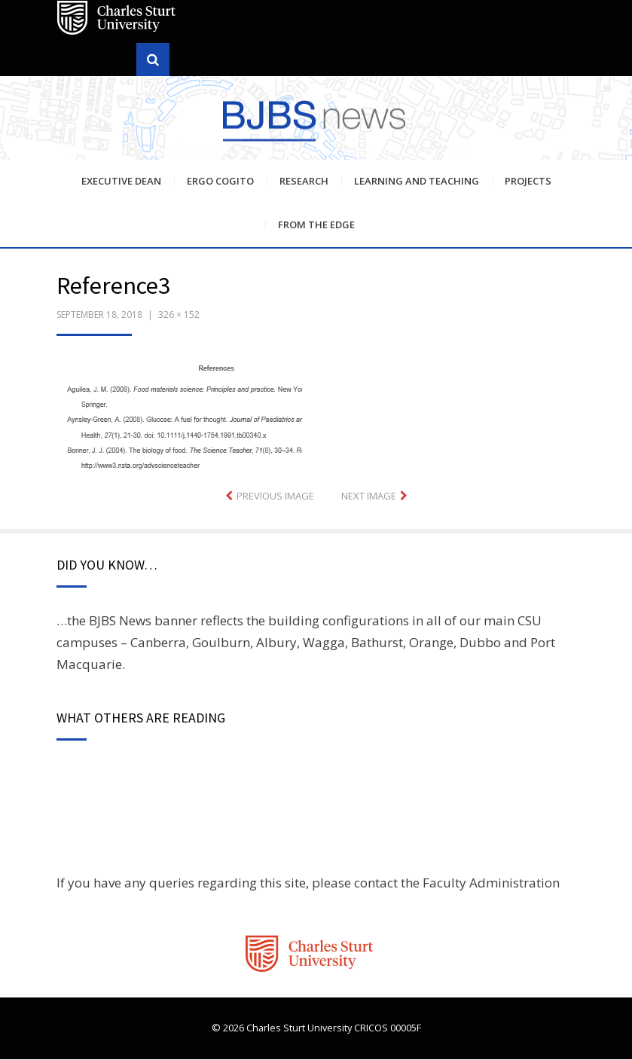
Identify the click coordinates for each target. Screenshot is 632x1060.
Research (303, 181)
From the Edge (316, 225)
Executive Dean (121, 181)
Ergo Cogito (220, 181)
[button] (179, 417)
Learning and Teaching (416, 181)
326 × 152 (179, 315)
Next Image (368, 497)
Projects (528, 181)
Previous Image (275, 497)
